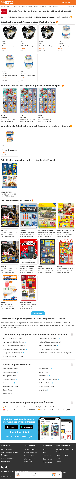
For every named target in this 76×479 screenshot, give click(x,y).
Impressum (47, 456)
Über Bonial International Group (64, 451)
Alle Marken (5, 461)
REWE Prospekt (6, 449)
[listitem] (10, 38)
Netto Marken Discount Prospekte (9, 454)
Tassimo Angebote (30, 449)
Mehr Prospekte (38, 313)
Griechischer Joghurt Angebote (22, 6)
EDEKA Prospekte (7, 458)
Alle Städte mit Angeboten (29, 460)
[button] (73, 2)
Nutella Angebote (30, 453)
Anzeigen (71, 7)
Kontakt (58, 458)
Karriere (58, 461)
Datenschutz (47, 459)
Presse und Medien (62, 455)
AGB (44, 453)
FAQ (44, 449)
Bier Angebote (29, 456)
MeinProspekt (5, 6)
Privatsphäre (47, 462)
